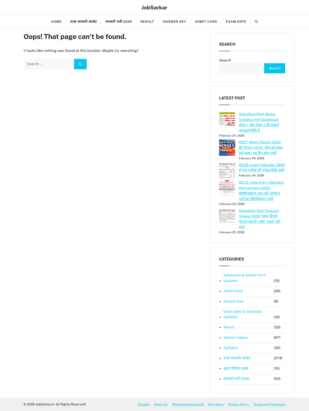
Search (225, 60)
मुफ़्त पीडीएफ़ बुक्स (235, 368)
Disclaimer (216, 404)
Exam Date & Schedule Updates (242, 314)
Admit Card (206, 21)
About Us (161, 404)
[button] (256, 21)
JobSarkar (154, 7)
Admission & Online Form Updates (244, 278)
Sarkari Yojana (235, 337)
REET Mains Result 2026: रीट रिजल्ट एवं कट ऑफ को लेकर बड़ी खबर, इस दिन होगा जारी (261, 147)
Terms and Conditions (269, 404)
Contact (144, 404)
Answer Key (174, 21)
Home (56, 21)
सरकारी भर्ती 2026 (119, 21)
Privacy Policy (238, 404)
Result (147, 21)
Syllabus (230, 348)
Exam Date (236, 21)
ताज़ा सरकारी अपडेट (83, 21)
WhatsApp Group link (188, 404)
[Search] (80, 64)
